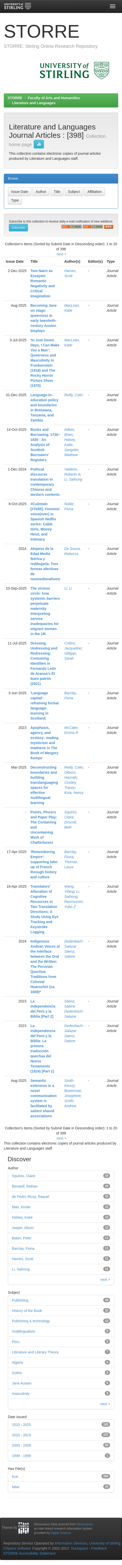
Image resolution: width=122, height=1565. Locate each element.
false (16, 1487)
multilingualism (23, 1331)
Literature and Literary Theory (35, 1352)
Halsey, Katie (22, 1217)
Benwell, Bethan (25, 1186)
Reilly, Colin (73, 395)
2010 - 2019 (21, 1435)
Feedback (99, 1548)
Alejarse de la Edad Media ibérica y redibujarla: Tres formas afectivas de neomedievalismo (45, 564)
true (15, 1476)
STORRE (15, 98)
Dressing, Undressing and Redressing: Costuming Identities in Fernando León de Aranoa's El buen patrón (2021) (43, 663)
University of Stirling (104, 1543)
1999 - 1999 (21, 1456)
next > (61, 254)
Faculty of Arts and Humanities (54, 98)
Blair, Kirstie (21, 1207)
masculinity (20, 1394)
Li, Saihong (73, 479)
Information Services (71, 1543)
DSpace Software (17, 1548)
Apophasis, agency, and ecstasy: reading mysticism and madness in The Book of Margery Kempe (44, 743)
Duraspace (79, 1548)
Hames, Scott (22, 1259)
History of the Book (27, 1311)
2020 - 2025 (21, 1425)
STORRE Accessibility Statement (30, 1553)
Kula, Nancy (73, 793)
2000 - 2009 (21, 1445)
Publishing (20, 1300)
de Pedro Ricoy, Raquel (30, 1197)
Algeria (17, 1362)
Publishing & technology (31, 1321)
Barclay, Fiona (23, 1248)
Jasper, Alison (23, 1228)
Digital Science (61, 1533)
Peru (16, 1342)
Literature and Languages (34, 103)
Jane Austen (21, 1383)
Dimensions (85, 1524)
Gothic (17, 1373)
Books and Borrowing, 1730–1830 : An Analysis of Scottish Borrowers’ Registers (45, 445)
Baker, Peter (21, 1238)
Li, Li (68, 588)
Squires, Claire (23, 1176)
